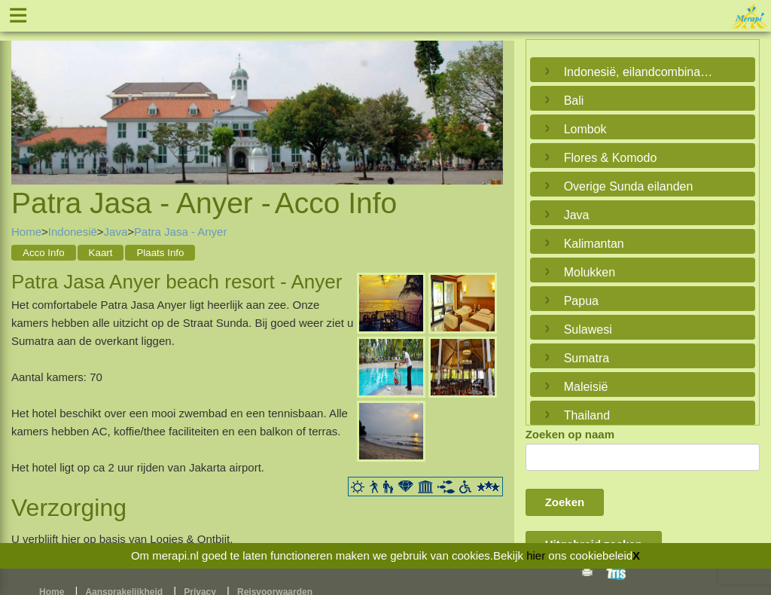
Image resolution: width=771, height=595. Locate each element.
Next (488, 95)
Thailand (587, 415)
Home (26, 231)
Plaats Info (160, 252)
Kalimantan (594, 243)
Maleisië (586, 386)
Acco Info (44, 252)
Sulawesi (588, 329)
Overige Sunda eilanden (628, 186)
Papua (581, 300)
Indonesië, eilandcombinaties (639, 72)
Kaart (101, 252)
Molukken (589, 272)
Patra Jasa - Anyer (180, 231)
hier (535, 555)
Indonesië (72, 231)
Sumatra (586, 358)
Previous (26, 95)
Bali (574, 100)
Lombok (585, 129)
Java (116, 231)
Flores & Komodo (610, 157)
